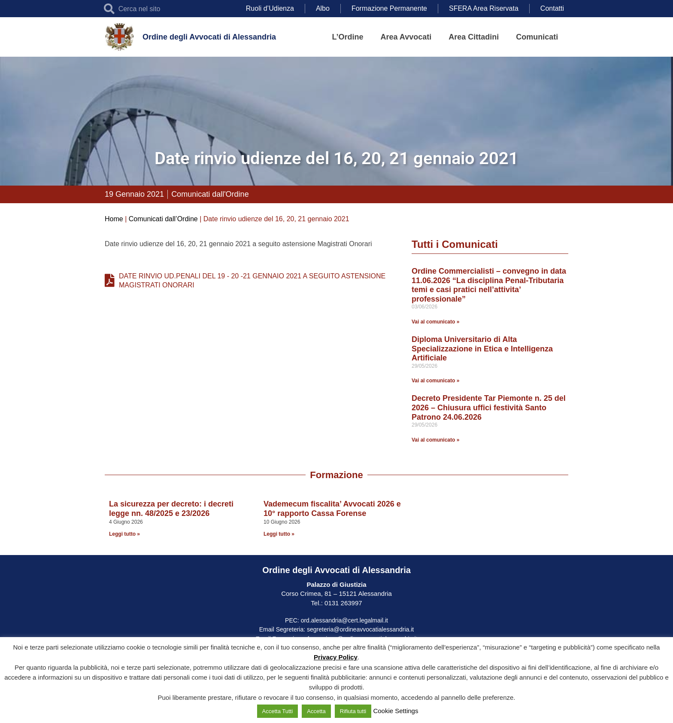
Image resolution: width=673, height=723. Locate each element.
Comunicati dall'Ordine (210, 194)
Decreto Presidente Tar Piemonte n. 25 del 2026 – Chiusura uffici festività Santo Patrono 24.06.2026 (489, 407)
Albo (323, 8)
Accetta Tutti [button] (277, 711)
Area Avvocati (406, 37)
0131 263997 (342, 603)
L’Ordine (348, 37)
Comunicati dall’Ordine (163, 219)
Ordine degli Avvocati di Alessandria (209, 37)
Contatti (552, 8)
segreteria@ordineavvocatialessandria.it (360, 629)
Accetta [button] (316, 711)
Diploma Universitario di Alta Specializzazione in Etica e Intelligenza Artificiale (482, 348)
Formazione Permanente (389, 8)
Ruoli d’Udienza (270, 8)
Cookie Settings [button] (395, 710)
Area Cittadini (474, 37)
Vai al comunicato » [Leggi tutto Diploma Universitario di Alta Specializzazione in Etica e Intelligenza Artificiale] (435, 381)
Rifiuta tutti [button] (353, 711)
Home (114, 219)
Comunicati (537, 37)
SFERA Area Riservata (483, 8)
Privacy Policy (336, 657)
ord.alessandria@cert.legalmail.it (344, 620)
